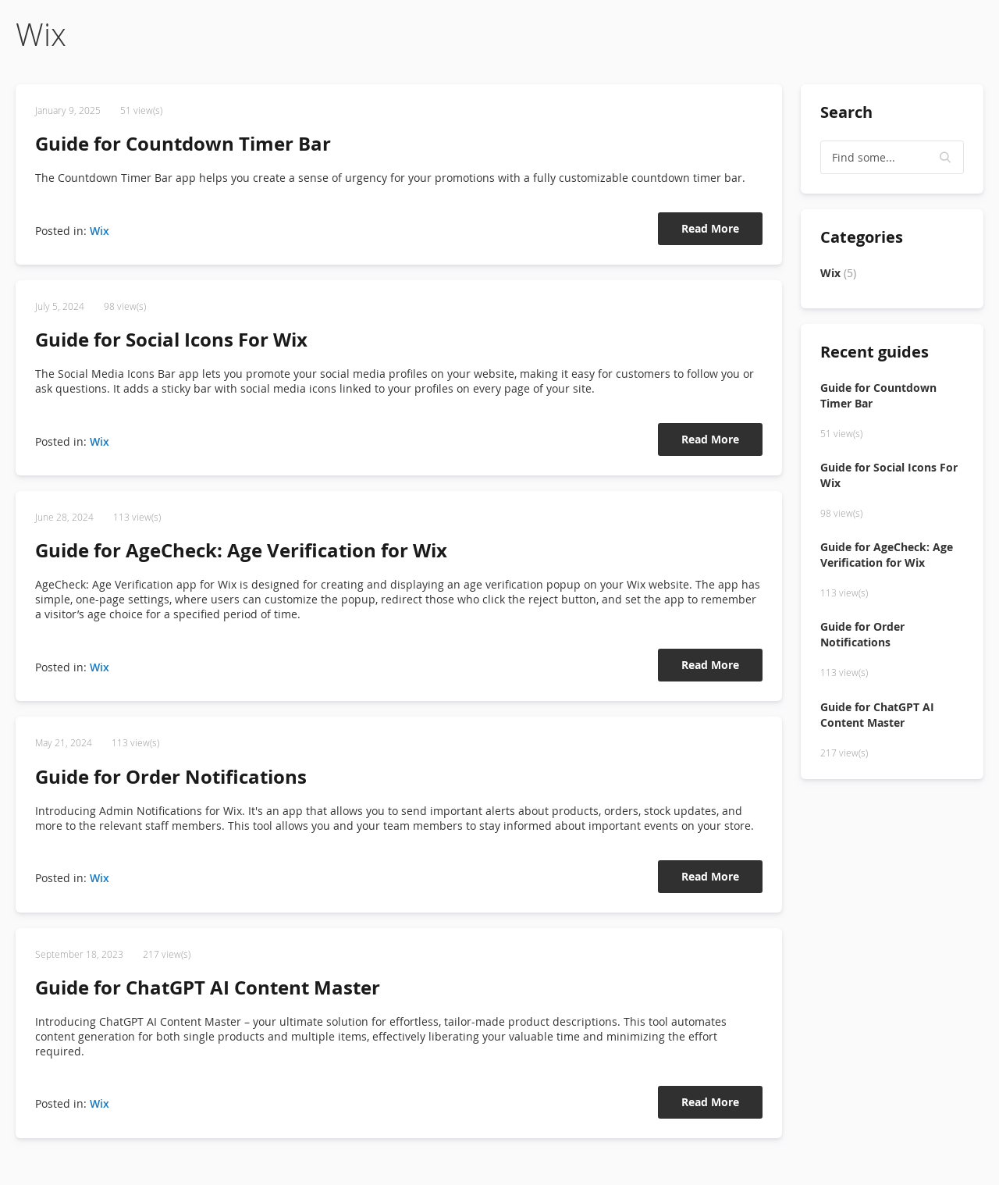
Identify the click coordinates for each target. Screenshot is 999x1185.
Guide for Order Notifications (171, 776)
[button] (946, 157)
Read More (710, 228)
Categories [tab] (861, 236)
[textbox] (892, 157)
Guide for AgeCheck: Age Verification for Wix (241, 550)
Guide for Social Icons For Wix (171, 339)
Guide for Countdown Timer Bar (183, 143)
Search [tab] (846, 112)
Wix (99, 230)
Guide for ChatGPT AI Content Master (207, 987)
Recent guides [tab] (874, 351)
